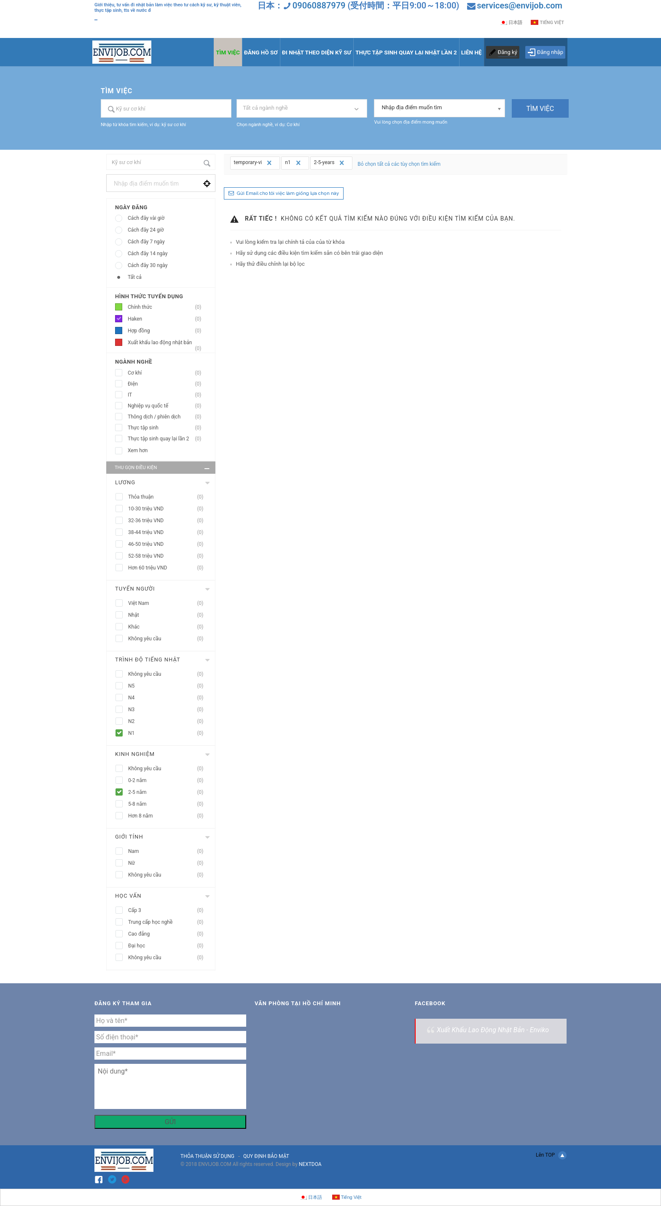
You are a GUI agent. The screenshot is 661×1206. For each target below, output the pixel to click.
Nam (168, 851)
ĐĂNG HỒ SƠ (261, 52)
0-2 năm (168, 780)
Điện (167, 384)
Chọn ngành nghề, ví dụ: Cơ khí (267, 124)
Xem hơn (138, 450)
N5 (168, 686)
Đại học (168, 946)
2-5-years (330, 163)
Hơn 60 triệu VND (168, 568)
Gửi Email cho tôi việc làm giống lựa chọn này (288, 193)
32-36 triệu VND (168, 521)
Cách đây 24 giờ (146, 230)
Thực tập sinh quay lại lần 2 (167, 439)
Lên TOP (551, 1155)
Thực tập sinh (167, 428)
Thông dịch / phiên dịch (167, 417)
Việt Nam (168, 603)
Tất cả (135, 277)
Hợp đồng (167, 331)
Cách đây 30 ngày (147, 265)
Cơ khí (167, 373)
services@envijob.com (519, 5)
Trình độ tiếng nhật (147, 659)
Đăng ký (507, 52)
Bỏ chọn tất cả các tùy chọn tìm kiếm (399, 164)
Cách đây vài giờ (146, 218)
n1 (293, 163)
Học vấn (128, 896)
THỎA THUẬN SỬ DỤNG (207, 1156)
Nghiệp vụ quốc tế (167, 406)
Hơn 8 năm (168, 816)
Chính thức (167, 307)
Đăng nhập (545, 52)
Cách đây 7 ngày (146, 242)
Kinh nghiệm (135, 754)
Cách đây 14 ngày (147, 253)
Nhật (168, 615)
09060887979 (319, 5)
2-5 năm (168, 792)
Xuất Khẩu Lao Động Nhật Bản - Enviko (493, 1030)
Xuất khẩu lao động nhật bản (167, 344)
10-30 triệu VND (168, 509)
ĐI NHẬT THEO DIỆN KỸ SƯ (316, 52)
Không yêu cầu (168, 639)
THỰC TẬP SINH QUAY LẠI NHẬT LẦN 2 (406, 52)
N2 (168, 721)
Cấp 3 (168, 910)
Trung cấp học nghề (168, 922)
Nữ (168, 863)
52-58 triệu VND (168, 556)
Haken (167, 319)
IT (167, 395)
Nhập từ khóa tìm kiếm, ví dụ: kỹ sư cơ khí (143, 124)
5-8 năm (168, 804)
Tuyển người (135, 588)
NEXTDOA (310, 1164)
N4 (168, 698)
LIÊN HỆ (471, 52)
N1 (168, 733)
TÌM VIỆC (228, 52)
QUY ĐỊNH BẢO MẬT (266, 1156)
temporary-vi (254, 163)
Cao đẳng (168, 934)
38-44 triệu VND (168, 532)
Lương (125, 482)
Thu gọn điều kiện (163, 468)
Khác (168, 627)
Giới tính (129, 837)
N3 (168, 710)
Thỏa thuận (168, 497)
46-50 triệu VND (168, 544)
